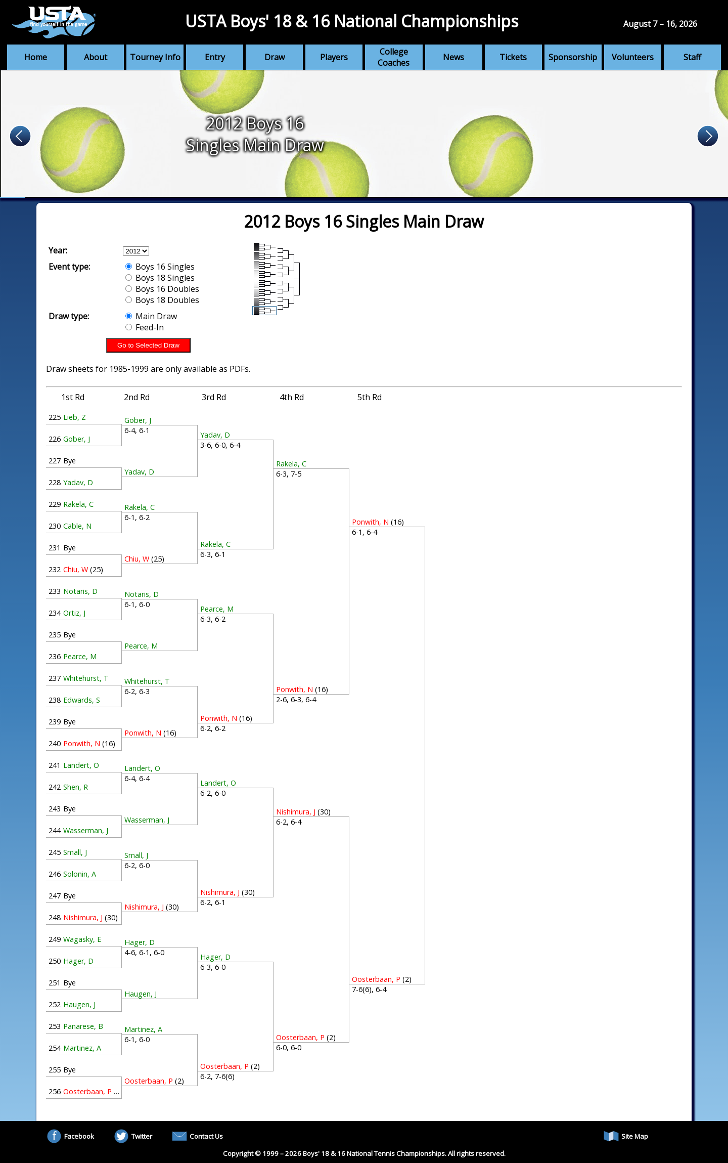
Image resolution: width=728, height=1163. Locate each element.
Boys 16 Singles (160, 266)
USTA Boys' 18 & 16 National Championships (351, 21)
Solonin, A (79, 874)
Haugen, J (79, 1004)
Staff (692, 57)
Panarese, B (83, 1026)
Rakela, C (78, 504)
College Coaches (394, 57)
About (95, 57)
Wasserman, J (85, 830)
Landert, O (81, 765)
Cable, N (77, 526)
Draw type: (69, 316)
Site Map (626, 1136)
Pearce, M (80, 656)
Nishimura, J (83, 917)
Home (35, 57)
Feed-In (144, 327)
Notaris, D (80, 591)
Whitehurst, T (86, 678)
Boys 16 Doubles (162, 288)
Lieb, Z (74, 417)
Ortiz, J (74, 613)
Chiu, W (75, 569)
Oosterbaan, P (87, 1091)
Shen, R (75, 787)
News (453, 57)
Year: (58, 250)
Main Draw (151, 316)
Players (334, 57)
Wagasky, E (82, 939)
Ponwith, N (81, 743)
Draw (274, 57)
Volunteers (633, 57)
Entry (215, 57)
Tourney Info (155, 57)
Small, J (75, 852)
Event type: (69, 266)
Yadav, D (78, 482)
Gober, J (76, 439)
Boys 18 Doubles (162, 300)
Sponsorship (573, 57)
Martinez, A (82, 1048)
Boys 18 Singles (160, 277)
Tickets (513, 57)
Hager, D (78, 961)
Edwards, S (81, 700)
